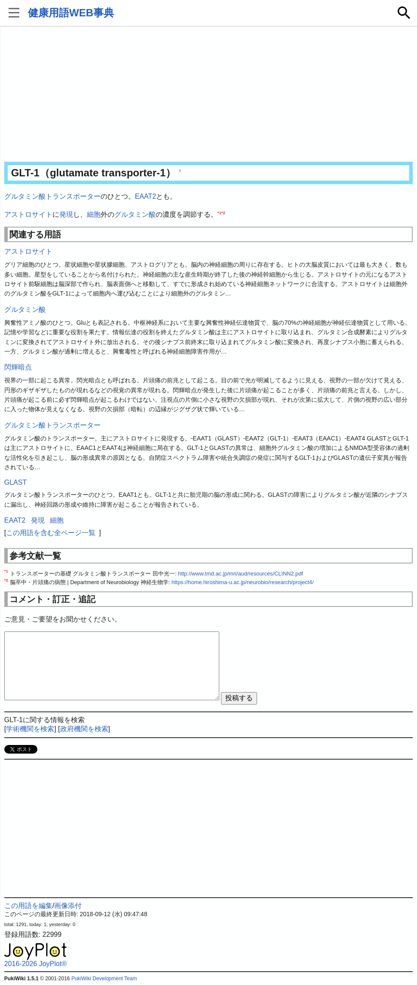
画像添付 (68, 905)
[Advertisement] (208, 94)
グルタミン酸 (135, 214)
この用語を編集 (28, 905)
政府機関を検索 (84, 729)
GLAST (15, 482)
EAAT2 (145, 196)
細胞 (94, 214)
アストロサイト (28, 214)
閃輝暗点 (18, 367)
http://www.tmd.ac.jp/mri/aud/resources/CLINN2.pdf (240, 573)
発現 (66, 214)
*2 (223, 212)
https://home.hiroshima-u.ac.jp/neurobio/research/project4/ (243, 582)
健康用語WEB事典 (71, 12)
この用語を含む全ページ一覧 (50, 532)
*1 (219, 212)
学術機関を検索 (30, 729)
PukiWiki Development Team (104, 979)
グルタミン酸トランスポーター (52, 196)
